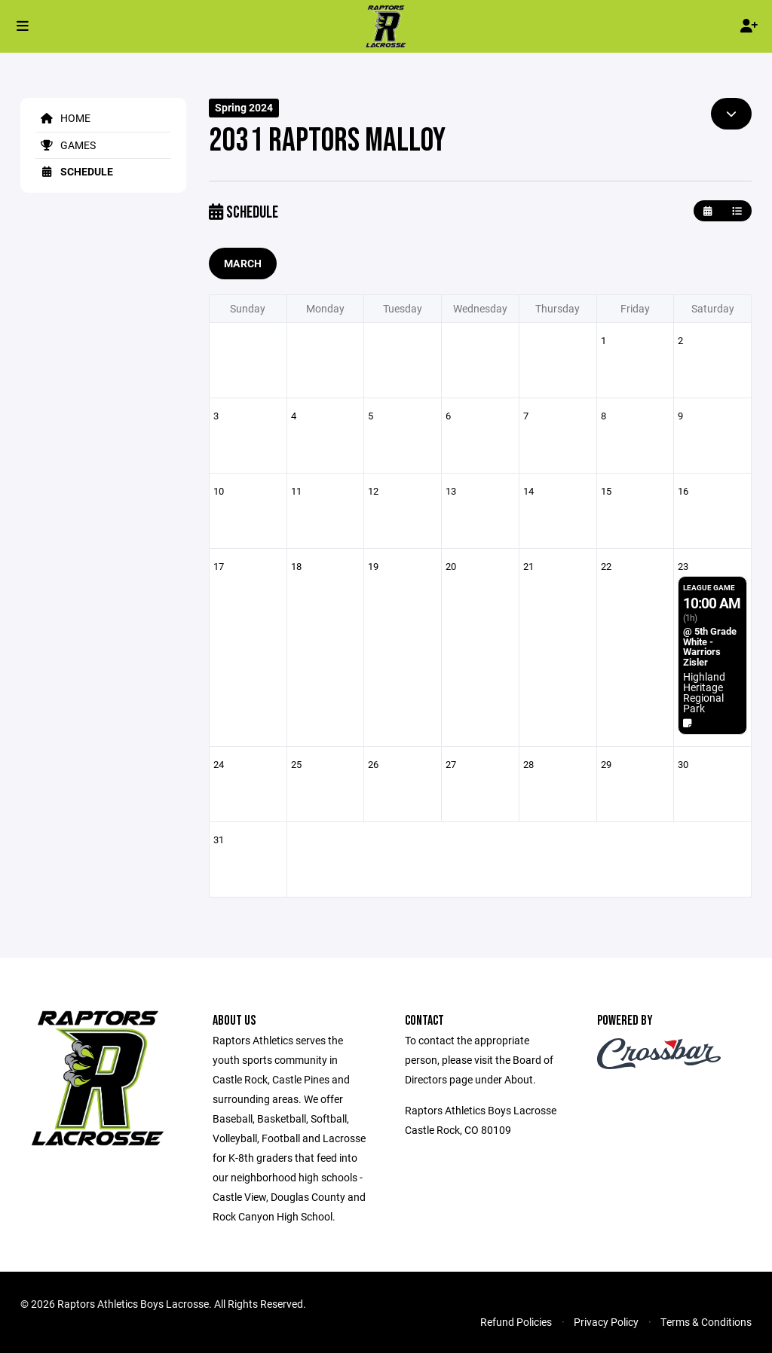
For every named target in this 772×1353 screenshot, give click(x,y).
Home (62, 118)
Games (65, 145)
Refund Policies (516, 1322)
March (243, 263)
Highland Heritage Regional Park (704, 692)
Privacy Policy (606, 1322)
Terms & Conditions (706, 1322)
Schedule (74, 171)
